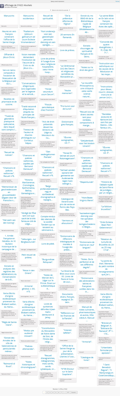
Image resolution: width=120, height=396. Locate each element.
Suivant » (73, 392)
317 (68, 392)
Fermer (117, 1)
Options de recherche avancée (60, 10)
